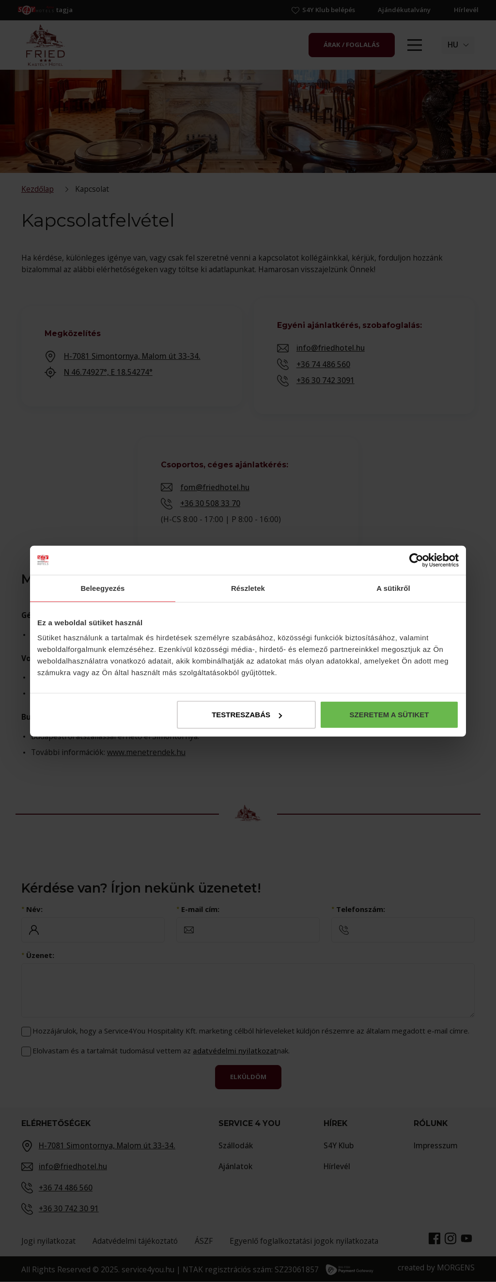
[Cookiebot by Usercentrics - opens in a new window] (416, 560)
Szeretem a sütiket (389, 715)
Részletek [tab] (248, 588)
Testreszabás (247, 715)
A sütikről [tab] (393, 588)
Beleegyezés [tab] (102, 588)
